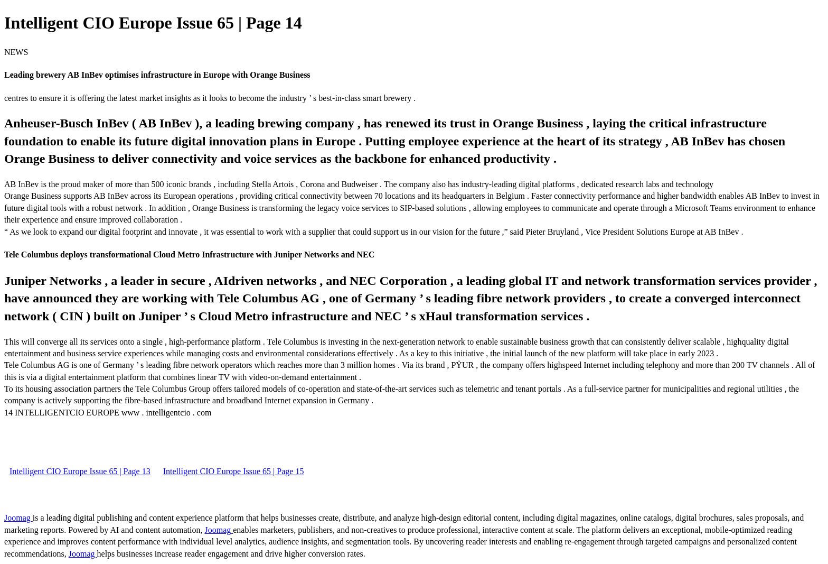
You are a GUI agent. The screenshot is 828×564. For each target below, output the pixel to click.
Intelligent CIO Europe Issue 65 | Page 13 (80, 471)
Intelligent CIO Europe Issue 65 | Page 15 (233, 471)
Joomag (18, 517)
